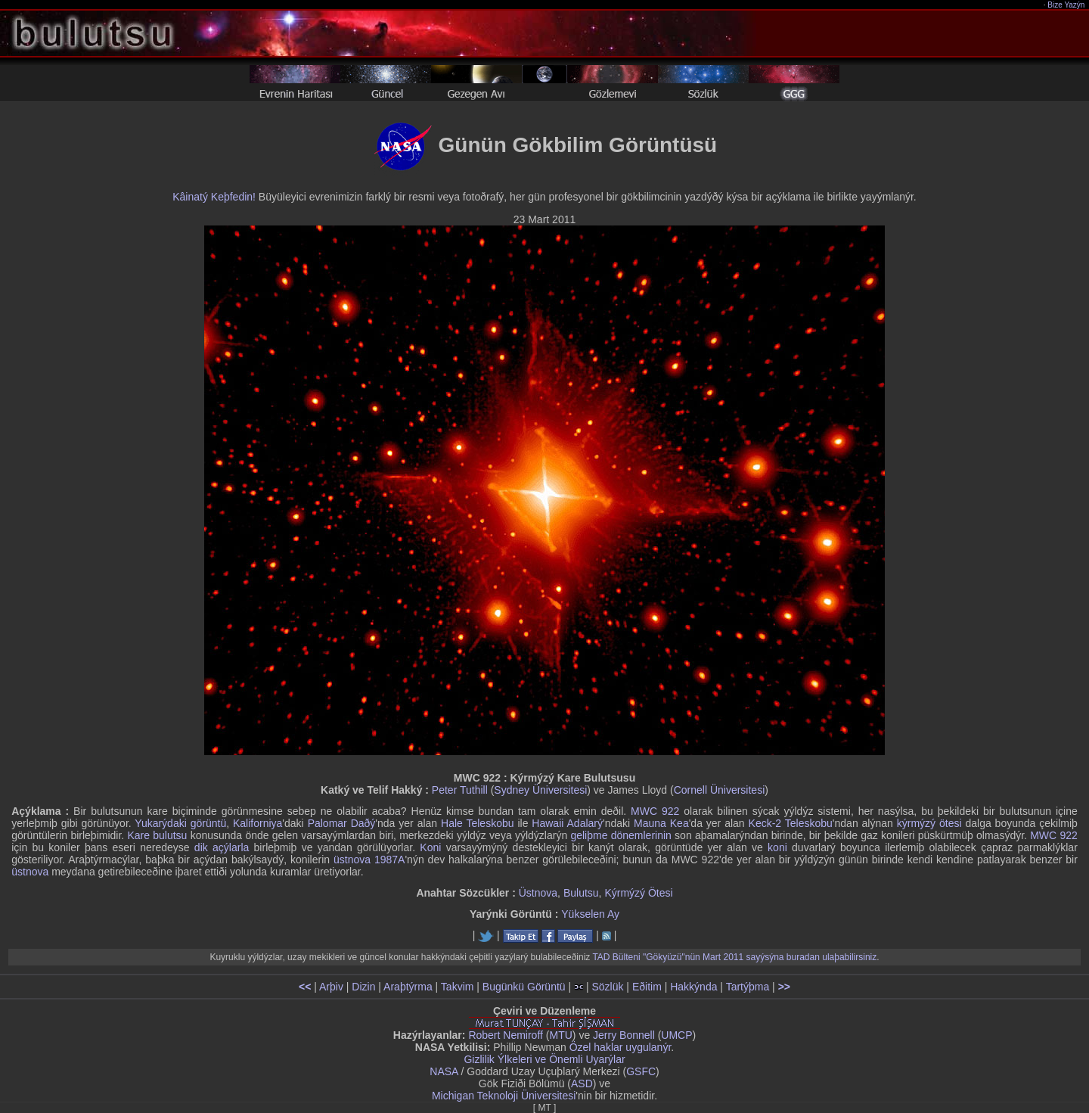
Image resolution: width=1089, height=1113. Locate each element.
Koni (430, 847)
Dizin (363, 987)
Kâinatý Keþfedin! (214, 197)
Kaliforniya (257, 823)
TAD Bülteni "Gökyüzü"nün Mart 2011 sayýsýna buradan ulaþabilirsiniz (734, 957)
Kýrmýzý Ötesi (638, 893)
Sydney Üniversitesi (540, 790)
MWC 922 (655, 811)
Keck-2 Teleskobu (791, 823)
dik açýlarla (221, 847)
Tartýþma (748, 987)
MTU (561, 1035)
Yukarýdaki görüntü (180, 823)
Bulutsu (581, 893)
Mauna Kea (661, 823)
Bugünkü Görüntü (524, 987)
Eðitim (647, 987)
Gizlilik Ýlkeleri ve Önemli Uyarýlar (544, 1059)
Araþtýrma (408, 987)
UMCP (676, 1035)
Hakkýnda (693, 987)
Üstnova (538, 893)
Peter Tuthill (460, 790)
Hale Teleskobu (477, 823)
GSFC (641, 1071)
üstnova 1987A (369, 859)
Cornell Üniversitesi (719, 790)
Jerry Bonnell (624, 1035)
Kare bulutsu (157, 835)
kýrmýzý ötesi (929, 823)
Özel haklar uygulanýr (620, 1047)
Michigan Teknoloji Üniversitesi (504, 1096)
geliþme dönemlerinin (620, 835)
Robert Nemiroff (505, 1035)
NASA (444, 1071)
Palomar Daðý (342, 823)
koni (777, 847)
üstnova (29, 872)
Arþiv (331, 987)
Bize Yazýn (1066, 5)
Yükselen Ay (590, 914)
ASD (582, 1083)
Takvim (457, 987)
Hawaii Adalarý (567, 823)
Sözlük (607, 987)
